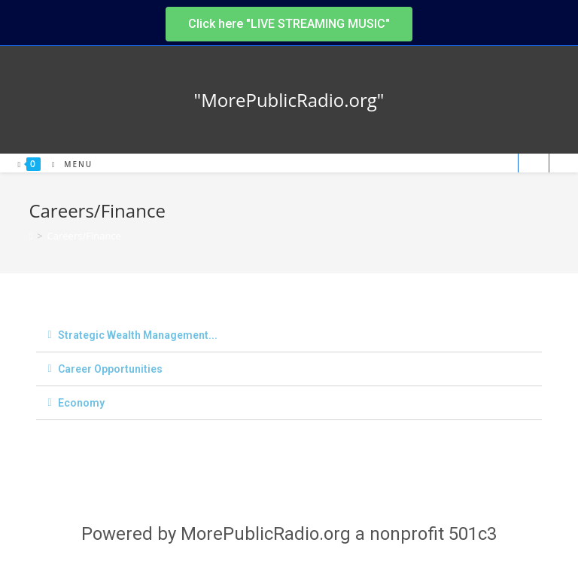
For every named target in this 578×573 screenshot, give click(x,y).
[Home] (30, 235)
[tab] (288, 335)
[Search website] (533, 164)
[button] (289, 24)
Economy (81, 403)
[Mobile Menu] (67, 164)
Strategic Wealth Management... (138, 335)
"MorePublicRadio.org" (289, 99)
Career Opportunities (110, 369)
